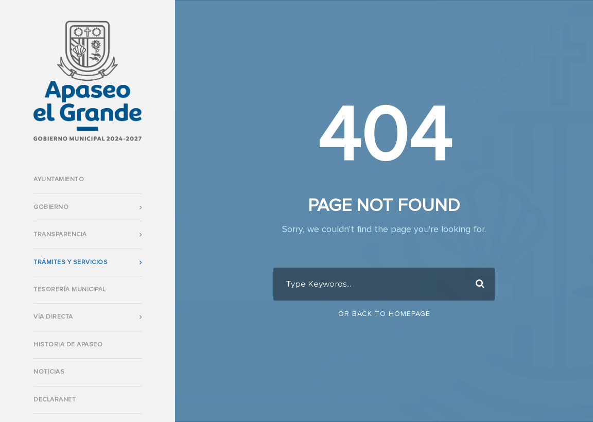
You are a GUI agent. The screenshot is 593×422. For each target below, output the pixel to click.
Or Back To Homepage (384, 314)
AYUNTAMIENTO (58, 180)
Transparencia (60, 235)
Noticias (48, 372)
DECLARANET (54, 400)
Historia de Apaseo (67, 345)
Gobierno (50, 207)
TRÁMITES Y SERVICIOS (70, 262)
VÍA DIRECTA (53, 317)
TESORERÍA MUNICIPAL (69, 290)
